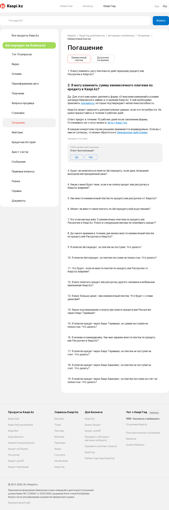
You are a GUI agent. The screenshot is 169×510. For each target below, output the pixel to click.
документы (87, 103)
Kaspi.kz (72, 35)
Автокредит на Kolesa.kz (121, 35)
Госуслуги (59, 455)
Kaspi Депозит (16, 437)
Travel (57, 424)
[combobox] (78, 20)
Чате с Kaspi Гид (117, 122)
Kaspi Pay (90, 418)
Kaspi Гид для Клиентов (92, 35)
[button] (115, 123)
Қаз (157, 6)
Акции (57, 449)
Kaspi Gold (13, 418)
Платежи (59, 430)
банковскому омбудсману (132, 132)
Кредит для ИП (16, 461)
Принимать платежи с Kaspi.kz (101, 446)
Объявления (61, 461)
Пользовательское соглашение (143, 432)
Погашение (144, 35)
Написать (154, 413)
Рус (165, 6)
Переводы (59, 443)
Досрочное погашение (103, 58)
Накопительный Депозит (21, 443)
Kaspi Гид (59, 467)
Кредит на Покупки (18, 449)
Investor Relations (135, 444)
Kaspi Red (13, 430)
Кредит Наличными (18, 467)
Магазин (59, 418)
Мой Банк (59, 437)
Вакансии (131, 438)
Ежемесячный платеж (79, 58)
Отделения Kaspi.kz (136, 424)
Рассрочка (14, 455)
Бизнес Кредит (93, 424)
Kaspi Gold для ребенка (20, 424)
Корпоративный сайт (19, 502)
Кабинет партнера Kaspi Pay (100, 458)
